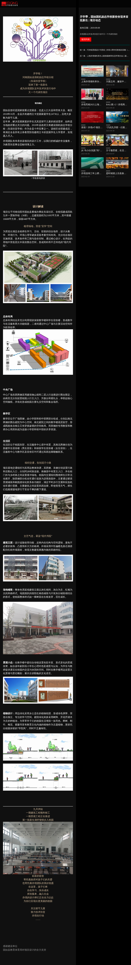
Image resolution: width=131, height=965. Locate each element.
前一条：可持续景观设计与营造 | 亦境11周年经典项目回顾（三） (105, 50)
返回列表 (85, 39)
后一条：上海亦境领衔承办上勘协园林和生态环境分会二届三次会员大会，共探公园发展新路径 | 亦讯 (105, 56)
